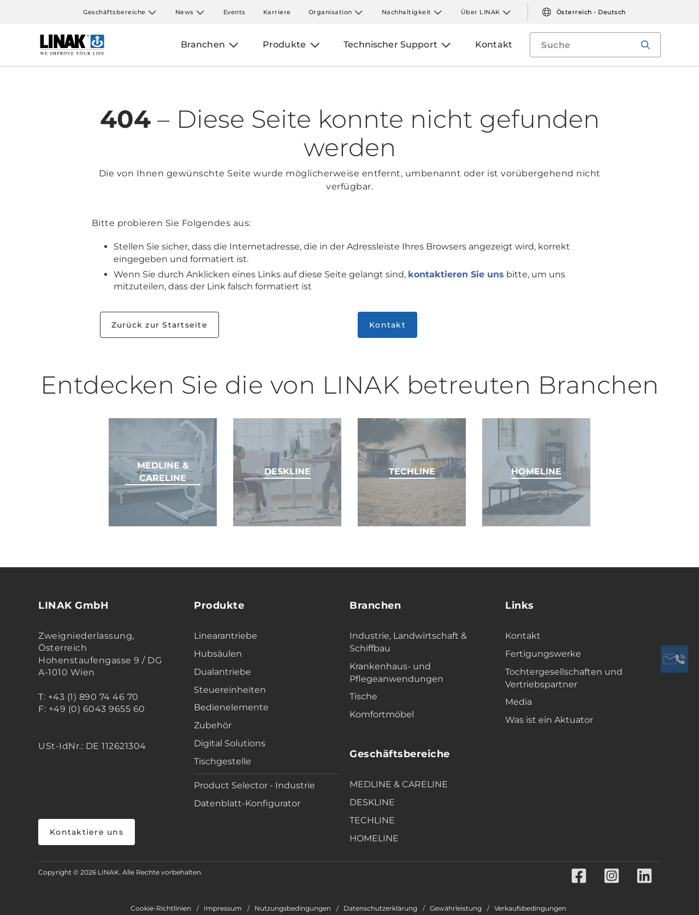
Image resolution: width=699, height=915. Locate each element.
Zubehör (213, 725)
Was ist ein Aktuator (549, 720)
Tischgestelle (222, 761)
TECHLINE (372, 820)
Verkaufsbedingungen (530, 908)
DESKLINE (372, 802)
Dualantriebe (222, 672)
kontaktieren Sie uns (456, 274)
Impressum (223, 908)
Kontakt (387, 325)
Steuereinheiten (230, 690)
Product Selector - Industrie (254, 785)
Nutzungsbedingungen (292, 908)
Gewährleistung (456, 908)
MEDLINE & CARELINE (399, 784)
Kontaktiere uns (86, 832)
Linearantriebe (225, 636)
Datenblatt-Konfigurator (247, 803)
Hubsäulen (218, 654)
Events (234, 12)
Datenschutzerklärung (380, 908)
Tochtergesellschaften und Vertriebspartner (564, 678)
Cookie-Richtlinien (161, 908)
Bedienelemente (231, 707)
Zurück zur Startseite (159, 325)
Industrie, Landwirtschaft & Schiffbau (408, 642)
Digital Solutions (229, 743)
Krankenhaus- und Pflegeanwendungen (396, 672)
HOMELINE (374, 838)
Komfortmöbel (382, 714)
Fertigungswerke (543, 654)
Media (518, 702)
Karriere (277, 12)
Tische (363, 696)
